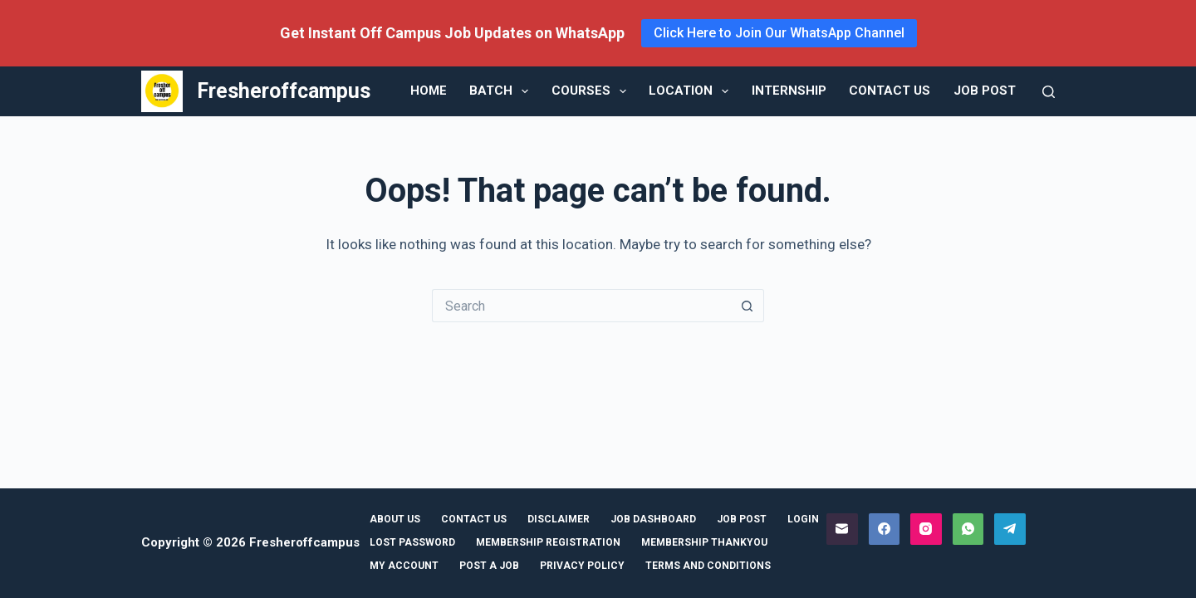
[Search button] (747, 305)
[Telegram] (1010, 529)
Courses (592, 91)
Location (692, 91)
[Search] (1048, 92)
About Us (395, 519)
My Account (404, 565)
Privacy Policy (582, 565)
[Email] (842, 529)
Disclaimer (558, 519)
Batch (502, 91)
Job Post (984, 90)
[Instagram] (926, 529)
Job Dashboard (653, 519)
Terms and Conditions (708, 565)
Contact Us (889, 90)
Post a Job (489, 565)
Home (428, 90)
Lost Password (412, 542)
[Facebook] (884, 529)
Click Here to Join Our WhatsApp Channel (779, 33)
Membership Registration (548, 542)
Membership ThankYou (704, 542)
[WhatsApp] (968, 529)
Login (803, 519)
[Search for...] (581, 305)
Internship (789, 90)
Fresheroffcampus (283, 91)
